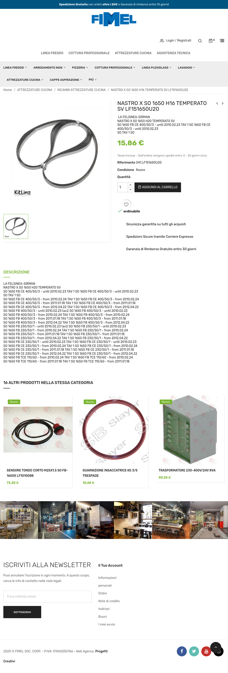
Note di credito (109, 601)
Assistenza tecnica (173, 53)
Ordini (102, 593)
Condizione (125, 170)
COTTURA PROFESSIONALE (89, 53)
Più (91, 79)
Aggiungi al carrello (157, 187)
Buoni (102, 617)
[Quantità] (122, 187)
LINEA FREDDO (52, 53)
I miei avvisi (106, 624)
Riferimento (126, 162)
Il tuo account (110, 565)
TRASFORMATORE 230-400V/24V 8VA (187, 470)
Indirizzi (104, 609)
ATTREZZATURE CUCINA (133, 53)
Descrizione (16, 272)
